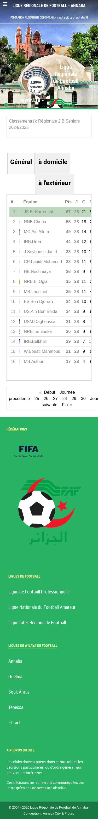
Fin (65, 405)
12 (84, 241)
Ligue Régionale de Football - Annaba (49, 5)
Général (21, 162)
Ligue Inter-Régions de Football (37, 623)
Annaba (15, 661)
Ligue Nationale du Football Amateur (42, 607)
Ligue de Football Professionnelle (39, 592)
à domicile (52, 162)
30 (83, 398)
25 (36, 398)
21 (84, 212)
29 (74, 398)
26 (46, 398)
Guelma (15, 677)
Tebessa (15, 707)
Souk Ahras (19, 692)
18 (84, 222)
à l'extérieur (54, 183)
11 (84, 261)
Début (49, 392)
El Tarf (14, 723)
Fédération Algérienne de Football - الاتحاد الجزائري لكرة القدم (49, 17)
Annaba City (52, 813)
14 (84, 231)
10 (84, 252)
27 (55, 398)
